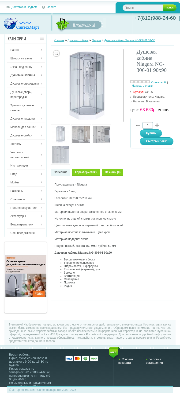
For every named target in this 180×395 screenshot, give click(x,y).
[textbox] (146, 7)
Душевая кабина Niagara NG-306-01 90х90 (129, 40)
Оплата (51, 7)
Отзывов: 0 (158, 82)
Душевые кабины (78, 40)
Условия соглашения (154, 360)
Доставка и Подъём (24, 7)
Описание (60, 172)
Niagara (96, 40)
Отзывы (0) (112, 172)
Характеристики (86, 172)
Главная (59, 40)
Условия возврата (126, 360)
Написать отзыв (142, 85)
